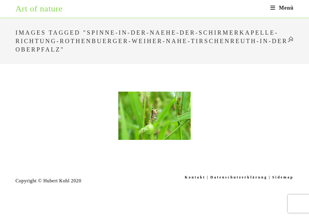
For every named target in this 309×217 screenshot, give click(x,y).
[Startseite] (291, 39)
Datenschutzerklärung (238, 177)
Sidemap (283, 177)
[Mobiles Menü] (282, 8)
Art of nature (38, 8)
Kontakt (195, 177)
